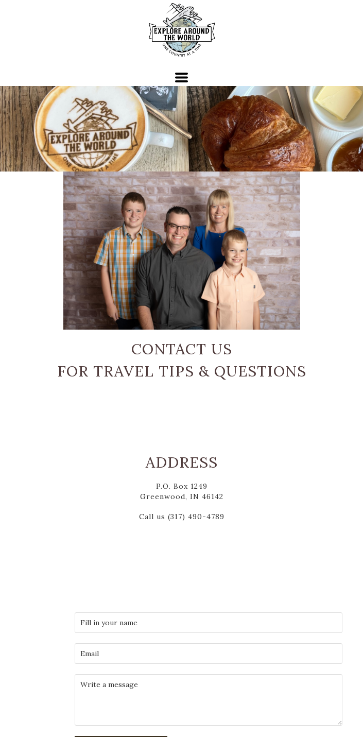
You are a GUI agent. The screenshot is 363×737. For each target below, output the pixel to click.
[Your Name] (208, 622)
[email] (208, 653)
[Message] (208, 700)
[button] (181, 77)
